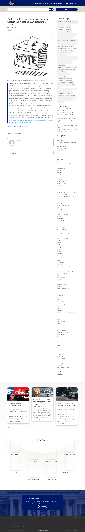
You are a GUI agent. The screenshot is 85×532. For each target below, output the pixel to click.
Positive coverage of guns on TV (64, 304)
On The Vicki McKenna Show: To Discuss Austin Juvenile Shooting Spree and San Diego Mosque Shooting (66, 114)
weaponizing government (63, 367)
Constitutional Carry (70, 46)
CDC (58, 161)
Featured (59, 209)
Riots (58, 323)
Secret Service (60, 328)
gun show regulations (62, 231)
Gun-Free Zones (68, 63)
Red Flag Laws (69, 91)
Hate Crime (60, 236)
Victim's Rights (60, 363)
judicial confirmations (62, 255)
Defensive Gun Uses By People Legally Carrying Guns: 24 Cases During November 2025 (67, 120)
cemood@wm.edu (65, 524)
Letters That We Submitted (63, 266)
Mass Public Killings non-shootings (65, 269)
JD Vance (59, 251)
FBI (58, 207)
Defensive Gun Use (61, 188)
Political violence (61, 301)
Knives (58, 260)
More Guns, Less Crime (62, 84)
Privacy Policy (45, 530)
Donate (66, 3)
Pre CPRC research (61, 27)
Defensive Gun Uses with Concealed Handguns (65, 50)
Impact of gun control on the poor (70, 69)
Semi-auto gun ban (61, 330)
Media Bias (59, 275)
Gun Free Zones (61, 227)
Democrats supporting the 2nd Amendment (67, 192)
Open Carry (60, 293)
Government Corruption (62, 214)
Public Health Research (61, 91)
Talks (76, 97)
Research (41, 3)
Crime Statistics (60, 179)
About (55, 3)
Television (59, 350)
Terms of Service (40, 530)
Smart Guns (73, 95)
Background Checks (61, 29)
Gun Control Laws (61, 223)
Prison (58, 306)
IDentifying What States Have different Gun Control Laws (67, 67)
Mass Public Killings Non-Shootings (63, 73)
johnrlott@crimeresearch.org (41, 524)
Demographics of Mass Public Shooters (64, 52)
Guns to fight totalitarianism (63, 234)
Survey (59, 341)
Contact (60, 3)
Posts (36, 3)
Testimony (70, 99)
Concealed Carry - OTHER (62, 46)
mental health (60, 279)
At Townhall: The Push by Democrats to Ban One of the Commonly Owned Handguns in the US (67, 125)
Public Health (60, 310)
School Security (67, 95)
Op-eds (50, 3)
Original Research (61, 295)
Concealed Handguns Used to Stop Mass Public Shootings (67, 44)
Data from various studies (62, 48)
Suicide (59, 339)
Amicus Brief (60, 140)
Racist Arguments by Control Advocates (66, 312)
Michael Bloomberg (61, 282)
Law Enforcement (61, 262)
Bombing (59, 153)
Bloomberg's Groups (69, 29)
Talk (58, 343)
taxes (58, 345)
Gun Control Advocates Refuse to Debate (64, 60)
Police (58, 299)
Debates (74, 48)
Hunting (59, 240)
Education (59, 199)
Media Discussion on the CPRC (63, 82)
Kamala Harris (60, 258)
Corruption (59, 172)
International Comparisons (62, 71)
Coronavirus (60, 170)
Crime (58, 177)
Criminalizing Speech (62, 183)
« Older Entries (10, 427)
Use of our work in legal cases (64, 361)
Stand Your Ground (61, 97)
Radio (58, 315)
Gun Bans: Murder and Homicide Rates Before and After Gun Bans (67, 58)
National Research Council (63, 288)
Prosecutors (60, 308)
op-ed (58, 290)
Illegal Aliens (60, 242)
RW (10, 409)
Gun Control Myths (61, 225)
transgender (60, 356)
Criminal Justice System (62, 181)
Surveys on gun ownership (69, 97)
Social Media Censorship (62, 332)
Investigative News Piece (63, 247)
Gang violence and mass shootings (65, 212)
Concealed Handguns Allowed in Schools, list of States (66, 35)
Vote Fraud (16, 27)
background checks (61, 148)
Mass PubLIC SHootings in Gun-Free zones (65, 78)
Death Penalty (69, 48)
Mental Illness (71, 82)
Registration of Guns (61, 93)
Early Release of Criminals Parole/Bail (65, 196)
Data (46, 3)
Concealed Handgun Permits (63, 166)
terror (58, 352)
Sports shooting (61, 334)
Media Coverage (61, 277)
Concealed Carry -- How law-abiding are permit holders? (67, 33)
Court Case (59, 174)
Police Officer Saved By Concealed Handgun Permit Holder (67, 89)
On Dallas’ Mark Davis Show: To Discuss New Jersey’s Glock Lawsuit (18, 405)
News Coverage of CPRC (71, 84)
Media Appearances (61, 80)
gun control (60, 218)
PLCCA (58, 297)
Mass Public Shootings (61, 76)
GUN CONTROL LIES (61, 63)
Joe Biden (59, 253)
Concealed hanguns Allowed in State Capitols (65, 38)
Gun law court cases (61, 229)
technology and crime (62, 347)
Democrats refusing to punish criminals (66, 190)
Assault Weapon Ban (62, 146)
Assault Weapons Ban (61, 25)
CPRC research (68, 25)
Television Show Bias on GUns (63, 99)
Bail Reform (60, 150)
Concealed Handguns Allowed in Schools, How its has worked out (66, 41)
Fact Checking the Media (62, 54)
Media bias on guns (69, 80)
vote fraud (9, 30)
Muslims (59, 286)
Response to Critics (61, 321)
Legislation (59, 264)
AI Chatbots (60, 138)
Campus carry (60, 159)
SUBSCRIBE (42, 506)
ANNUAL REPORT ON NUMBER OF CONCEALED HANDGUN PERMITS (67, 22)
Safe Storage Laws (61, 95)
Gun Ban (59, 216)
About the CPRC (67, 27)
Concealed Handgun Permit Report (65, 164)
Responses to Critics (69, 93)
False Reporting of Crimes (63, 205)
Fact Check (59, 203)
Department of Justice (62, 194)
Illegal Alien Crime (61, 69)
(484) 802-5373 (41, 526)
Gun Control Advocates (62, 220)
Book (58, 155)
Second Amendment (62, 325)
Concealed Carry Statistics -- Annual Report (65, 31)
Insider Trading (60, 244)
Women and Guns (61, 102)
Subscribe (71, 3)
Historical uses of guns (62, 238)
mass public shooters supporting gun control (67, 271)
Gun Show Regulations (61, 65)
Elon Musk (59, 201)
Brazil (58, 157)
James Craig (60, 249)
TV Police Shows (61, 358)
